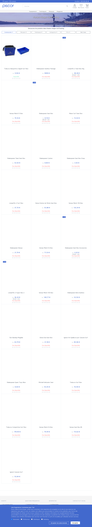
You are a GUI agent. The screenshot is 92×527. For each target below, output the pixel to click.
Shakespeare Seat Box (46, 113)
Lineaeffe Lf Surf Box (16, 203)
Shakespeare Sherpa (16, 248)
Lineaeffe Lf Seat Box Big (76, 68)
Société (3, 501)
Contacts (12, 1)
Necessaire (16, 519)
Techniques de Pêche (49, 14)
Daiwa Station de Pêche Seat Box (46, 203)
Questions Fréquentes (32, 501)
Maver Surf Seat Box (75, 113)
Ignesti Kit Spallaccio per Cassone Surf (76, 337)
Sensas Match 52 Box (46, 248)
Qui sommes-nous (8, 504)
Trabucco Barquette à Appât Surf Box (16, 68)
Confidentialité (54, 504)
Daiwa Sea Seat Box (46, 337)
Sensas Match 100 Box (46, 292)
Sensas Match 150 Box (76, 203)
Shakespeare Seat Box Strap (76, 158)
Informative (53, 501)
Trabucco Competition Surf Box (16, 427)
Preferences (26, 519)
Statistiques (36, 519)
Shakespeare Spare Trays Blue (16, 382)
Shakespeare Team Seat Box (16, 158)
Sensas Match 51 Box (16, 113)
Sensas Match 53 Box (46, 427)
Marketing (46, 519)
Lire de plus (71, 24)
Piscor (39, 14)
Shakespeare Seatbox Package (46, 68)
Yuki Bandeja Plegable (16, 337)
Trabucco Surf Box (76, 382)
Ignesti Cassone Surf (16, 472)
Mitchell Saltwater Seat (46, 382)
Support (6, 1)
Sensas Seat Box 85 (76, 427)
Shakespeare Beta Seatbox (75, 292)
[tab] (10, 501)
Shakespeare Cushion (46, 158)
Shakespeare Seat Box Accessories (76, 248)
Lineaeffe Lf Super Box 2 (16, 292)
